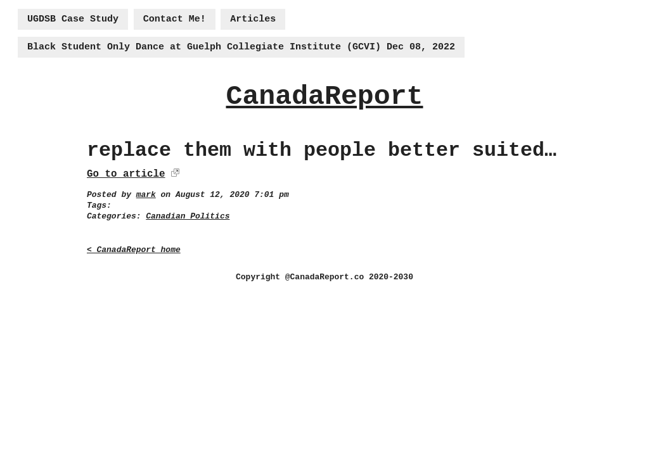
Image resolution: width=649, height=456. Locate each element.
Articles (253, 19)
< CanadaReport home (134, 250)
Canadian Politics (187, 216)
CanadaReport (324, 96)
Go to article (126, 174)
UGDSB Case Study (73, 19)
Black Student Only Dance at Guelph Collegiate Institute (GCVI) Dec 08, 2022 (241, 47)
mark (146, 195)
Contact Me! (174, 19)
